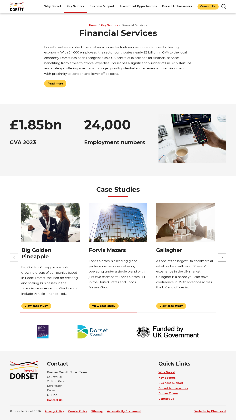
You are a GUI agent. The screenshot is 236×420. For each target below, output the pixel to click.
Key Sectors (75, 6)
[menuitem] (52, 6)
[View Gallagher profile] (185, 257)
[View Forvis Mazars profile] (118, 257)
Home (93, 25)
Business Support (101, 6)
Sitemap (97, 411)
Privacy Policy (54, 411)
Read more (55, 83)
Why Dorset (52, 6)
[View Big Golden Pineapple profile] (50, 257)
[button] (222, 257)
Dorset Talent (168, 393)
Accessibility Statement (124, 411)
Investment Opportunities (138, 6)
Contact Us (208, 6)
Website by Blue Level (210, 411)
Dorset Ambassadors (177, 6)
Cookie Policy (77, 411)
